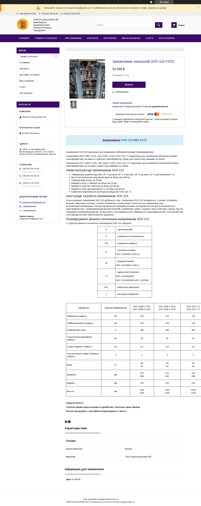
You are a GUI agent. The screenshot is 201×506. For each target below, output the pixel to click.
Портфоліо (110, 38)
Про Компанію (73, 38)
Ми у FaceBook (27, 81)
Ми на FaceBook (131, 38)
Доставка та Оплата (29, 75)
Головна (24, 38)
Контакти (92, 38)
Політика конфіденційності (123, 502)
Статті (149, 38)
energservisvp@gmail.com (34, 202)
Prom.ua (114, 499)
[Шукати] (158, 25)
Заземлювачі (111, 140)
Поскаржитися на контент (100, 502)
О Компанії (25, 62)
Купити (129, 84)
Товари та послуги (46, 38)
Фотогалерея (167, 38)
